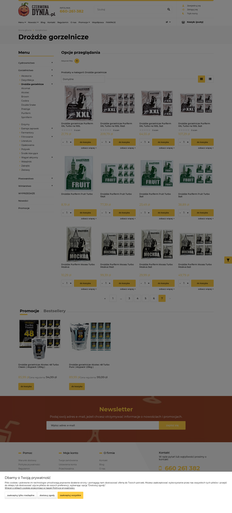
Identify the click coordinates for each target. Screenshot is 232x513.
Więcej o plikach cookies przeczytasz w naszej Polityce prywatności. (40, 488)
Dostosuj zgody (47, 495)
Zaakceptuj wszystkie (70, 495)
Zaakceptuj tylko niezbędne (20, 495)
